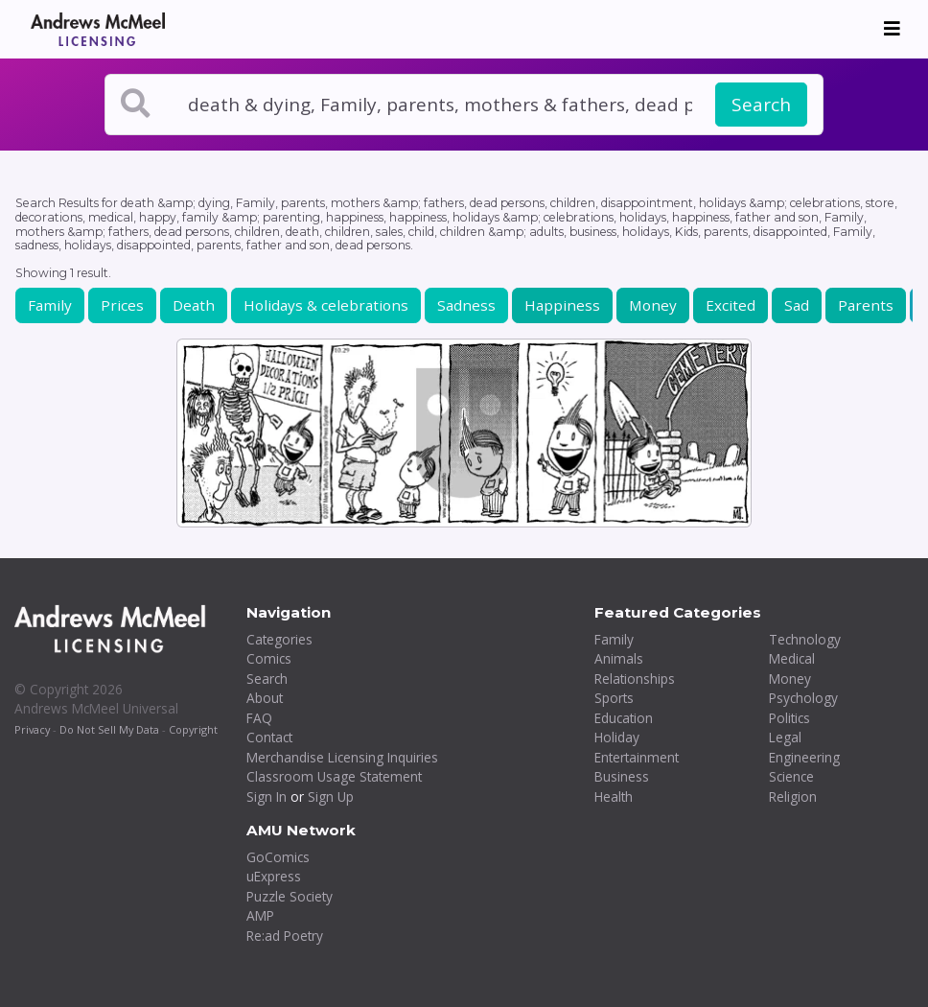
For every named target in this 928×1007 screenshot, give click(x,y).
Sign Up (331, 796)
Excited (730, 305)
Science (791, 776)
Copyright (193, 729)
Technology (805, 639)
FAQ (259, 718)
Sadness (466, 305)
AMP (260, 915)
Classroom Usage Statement (334, 776)
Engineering (804, 757)
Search (761, 104)
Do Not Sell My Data (109, 729)
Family (50, 305)
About (264, 698)
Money (653, 305)
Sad (796, 305)
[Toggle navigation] (892, 28)
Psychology (803, 698)
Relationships (634, 678)
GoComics (278, 857)
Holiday (616, 737)
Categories (279, 639)
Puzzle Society (289, 896)
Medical (792, 658)
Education (623, 718)
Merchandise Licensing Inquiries (342, 757)
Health (613, 796)
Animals (618, 658)
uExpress (273, 876)
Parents (865, 305)
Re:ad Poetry (284, 935)
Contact (269, 737)
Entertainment (636, 757)
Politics (789, 718)
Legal (785, 737)
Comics (268, 658)
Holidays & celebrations (326, 305)
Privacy (32, 729)
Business (621, 776)
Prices (122, 305)
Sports (614, 698)
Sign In (266, 796)
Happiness (562, 305)
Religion (793, 796)
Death (194, 305)
